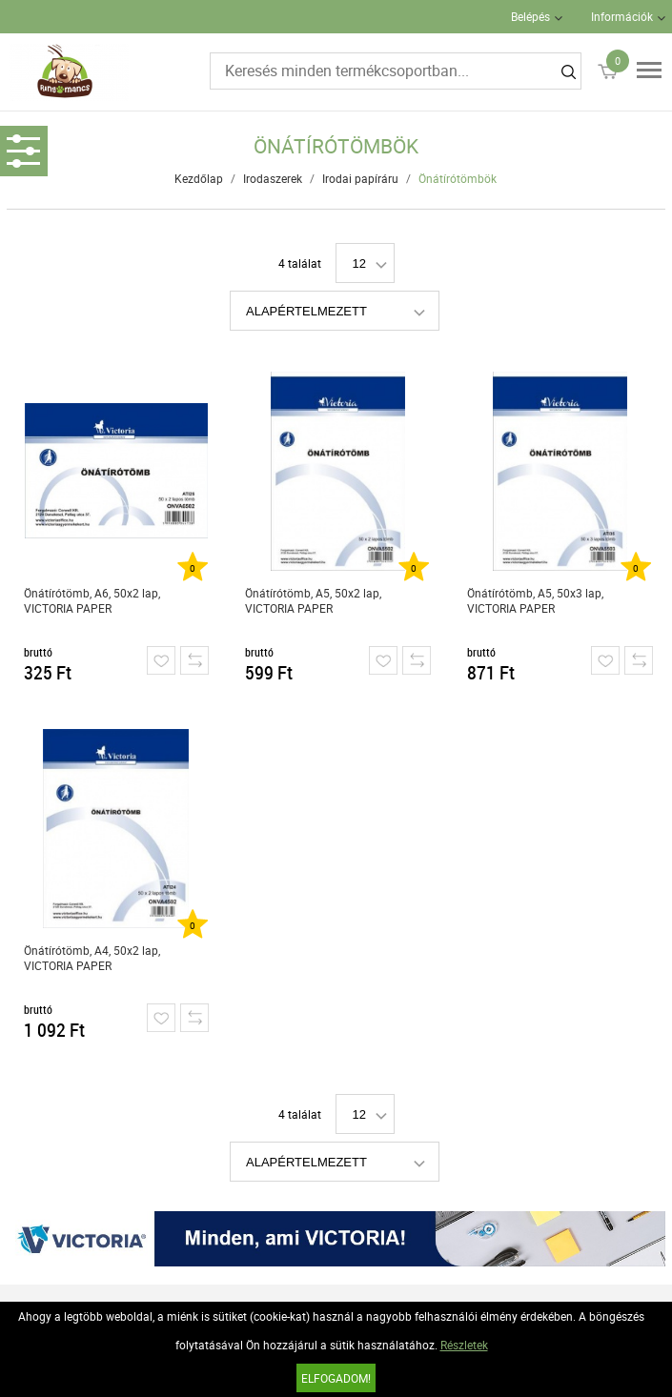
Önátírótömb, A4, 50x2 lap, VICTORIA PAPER (92, 957)
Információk (622, 16)
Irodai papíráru (360, 178)
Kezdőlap (198, 178)
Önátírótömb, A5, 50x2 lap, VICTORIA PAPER (313, 600)
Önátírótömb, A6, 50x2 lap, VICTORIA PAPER (92, 600)
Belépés (530, 16)
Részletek (464, 1344)
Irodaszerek (272, 178)
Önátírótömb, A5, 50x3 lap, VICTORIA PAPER (535, 600)
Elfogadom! (336, 1378)
